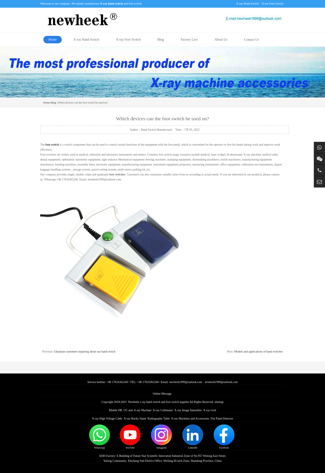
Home (53, 39)
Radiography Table (159, 418)
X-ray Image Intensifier (188, 410)
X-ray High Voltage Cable (107, 418)
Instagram (161, 436)
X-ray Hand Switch (247, 3)
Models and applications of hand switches (258, 351)
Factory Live (189, 39)
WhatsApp (99, 436)
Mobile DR (115, 410)
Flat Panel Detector (222, 418)
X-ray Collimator (163, 410)
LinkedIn (192, 436)
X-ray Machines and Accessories (190, 418)
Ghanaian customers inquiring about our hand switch (84, 351)
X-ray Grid (209, 410)
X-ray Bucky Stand (135, 418)
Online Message (162, 393)
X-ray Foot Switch (272, 3)
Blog (161, 39)
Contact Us (251, 39)
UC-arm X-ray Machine (138, 410)
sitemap (219, 402)
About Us (221, 39)
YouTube (130, 436)
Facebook (224, 436)
